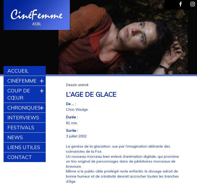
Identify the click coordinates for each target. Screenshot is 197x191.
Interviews (23, 117)
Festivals (20, 127)
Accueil (18, 71)
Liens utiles (23, 147)
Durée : (72, 117)
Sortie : (72, 130)
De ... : (71, 104)
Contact (19, 157)
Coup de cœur (18, 94)
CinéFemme (22, 80)
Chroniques (24, 107)
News (15, 137)
